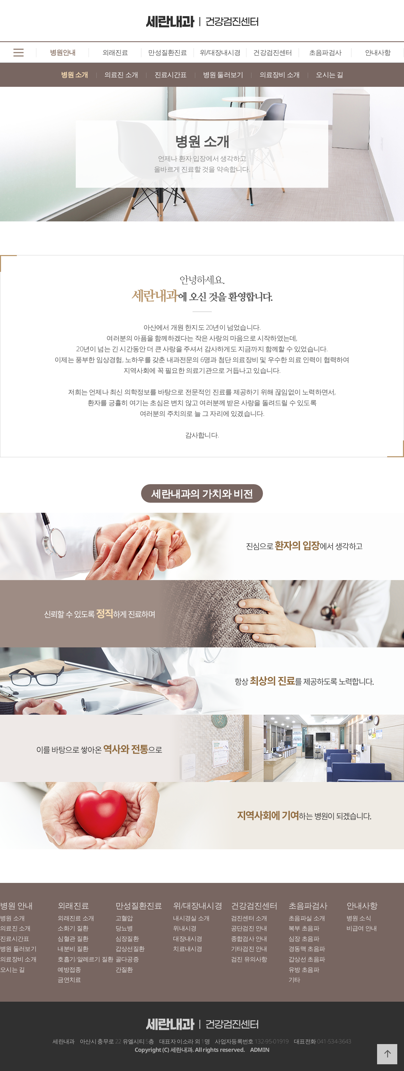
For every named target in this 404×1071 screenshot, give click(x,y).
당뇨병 (124, 928)
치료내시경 (187, 948)
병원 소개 (74, 74)
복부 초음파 (304, 928)
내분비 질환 (73, 948)
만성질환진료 (167, 52)
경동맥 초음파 (307, 948)
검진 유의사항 (249, 959)
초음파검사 (325, 52)
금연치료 (69, 979)
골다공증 (127, 959)
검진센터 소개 (249, 918)
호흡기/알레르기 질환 (85, 959)
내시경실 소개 (191, 918)
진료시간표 (171, 74)
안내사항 (378, 52)
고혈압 (124, 918)
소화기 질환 (73, 928)
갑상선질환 (129, 948)
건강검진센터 (272, 52)
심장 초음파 (304, 938)
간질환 (124, 969)
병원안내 (63, 52)
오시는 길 (329, 74)
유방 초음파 (304, 969)
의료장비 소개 (280, 74)
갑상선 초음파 (307, 959)
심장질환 (127, 938)
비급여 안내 (361, 928)
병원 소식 (358, 918)
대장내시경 (187, 938)
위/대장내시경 (220, 52)
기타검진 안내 (249, 948)
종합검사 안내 (249, 938)
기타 (294, 979)
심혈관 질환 (73, 938)
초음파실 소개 (307, 918)
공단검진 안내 (249, 928)
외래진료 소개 (76, 918)
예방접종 (69, 969)
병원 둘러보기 (223, 74)
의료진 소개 (121, 74)
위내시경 (184, 928)
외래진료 (115, 52)
